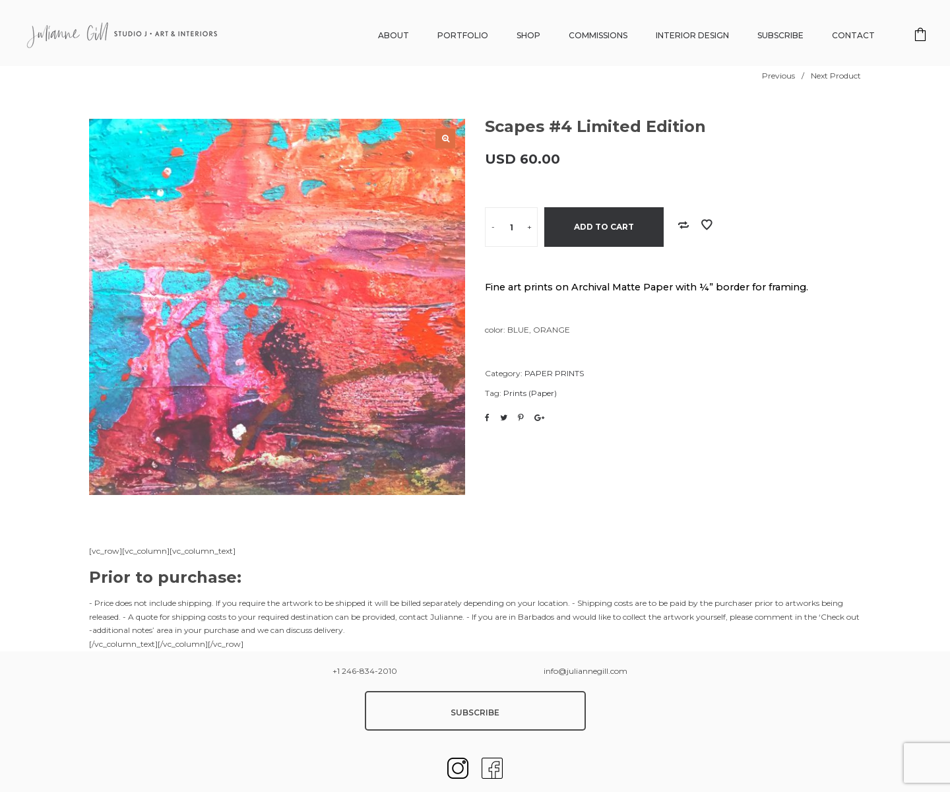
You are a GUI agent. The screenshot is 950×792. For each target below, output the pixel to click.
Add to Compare (683, 225)
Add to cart (604, 227)
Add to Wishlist (706, 225)
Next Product (836, 76)
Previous (778, 76)
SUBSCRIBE (475, 712)
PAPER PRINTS (554, 373)
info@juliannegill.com (585, 671)
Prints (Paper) (530, 393)
